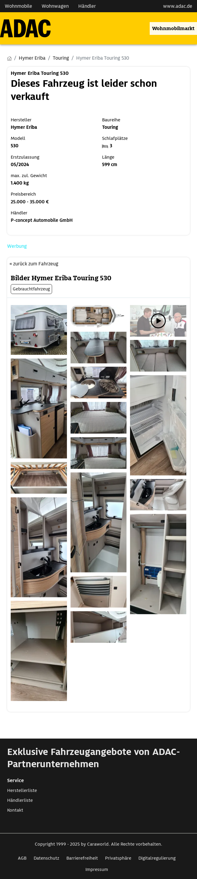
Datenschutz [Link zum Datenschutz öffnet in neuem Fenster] (46, 858)
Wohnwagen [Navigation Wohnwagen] (55, 6)
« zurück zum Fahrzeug (34, 264)
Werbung (17, 246)
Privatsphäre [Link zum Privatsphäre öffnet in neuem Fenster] (118, 858)
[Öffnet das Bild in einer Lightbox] (39, 330)
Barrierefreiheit (82, 858)
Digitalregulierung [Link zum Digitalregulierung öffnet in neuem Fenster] (157, 858)
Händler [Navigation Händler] (87, 6)
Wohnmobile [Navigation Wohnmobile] (18, 6)
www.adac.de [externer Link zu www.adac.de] (177, 6)
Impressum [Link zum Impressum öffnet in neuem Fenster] (96, 869)
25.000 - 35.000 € (30, 202)
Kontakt (15, 810)
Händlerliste (20, 800)
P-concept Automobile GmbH (42, 220)
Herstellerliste (22, 790)
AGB (22, 858)
